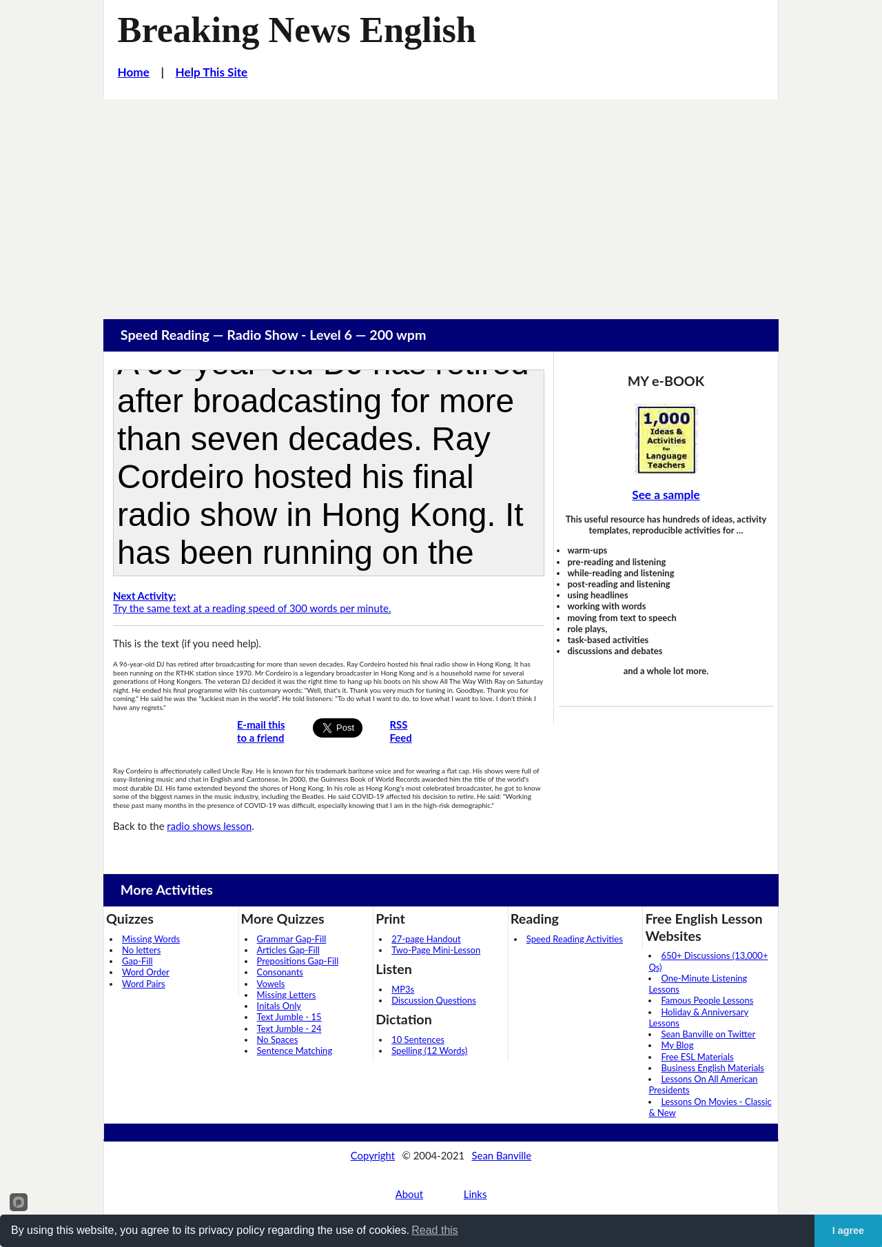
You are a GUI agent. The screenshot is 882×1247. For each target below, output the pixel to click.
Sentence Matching (295, 1050)
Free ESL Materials (697, 1056)
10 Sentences (417, 1039)
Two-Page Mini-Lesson (435, 949)
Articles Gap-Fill (288, 949)
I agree (848, 1230)
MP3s (402, 989)
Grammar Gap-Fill (292, 938)
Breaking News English (297, 30)
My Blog (677, 1045)
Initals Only (279, 1005)
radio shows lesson (209, 826)
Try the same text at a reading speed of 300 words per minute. (252, 602)
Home (134, 72)
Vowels (271, 983)
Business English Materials (712, 1067)
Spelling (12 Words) (429, 1050)
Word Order (146, 971)
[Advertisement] (441, 202)
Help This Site (212, 72)
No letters (141, 949)
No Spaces (277, 1039)
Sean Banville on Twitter (708, 1034)
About (409, 1194)
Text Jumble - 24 (289, 1028)
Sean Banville (502, 1155)
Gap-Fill (137, 960)
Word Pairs (143, 983)
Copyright (373, 1155)
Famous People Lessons (707, 1000)
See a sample (665, 494)
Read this (434, 1230)
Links (475, 1194)
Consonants (280, 971)
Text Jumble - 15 (289, 1016)
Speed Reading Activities (574, 938)
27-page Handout (426, 938)
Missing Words (151, 938)
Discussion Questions (433, 1000)
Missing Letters (286, 994)
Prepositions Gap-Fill (298, 960)
